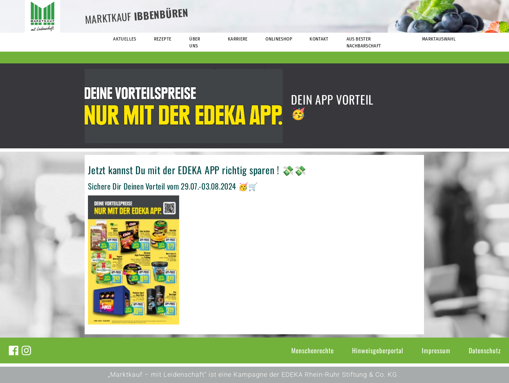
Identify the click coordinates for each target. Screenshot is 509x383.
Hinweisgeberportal (377, 350)
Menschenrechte (312, 350)
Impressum (436, 350)
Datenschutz (485, 350)
